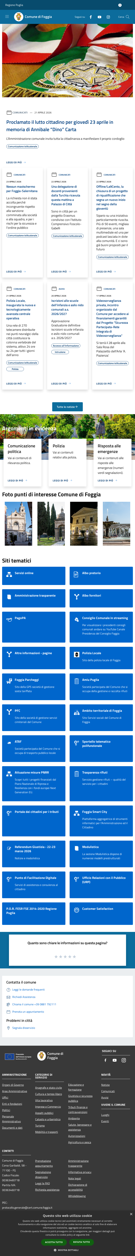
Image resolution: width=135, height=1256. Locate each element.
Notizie (105, 1085)
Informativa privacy (79, 1172)
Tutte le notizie (67, 407)
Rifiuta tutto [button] (81, 1242)
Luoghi (105, 1115)
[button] (67, 1250)
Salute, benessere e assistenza (80, 1127)
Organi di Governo (13, 1085)
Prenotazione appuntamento (44, 1163)
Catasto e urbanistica (47, 1119)
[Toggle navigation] (7, 16)
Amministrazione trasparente (78, 1163)
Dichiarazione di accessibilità (77, 1187)
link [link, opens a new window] (87, 1234)
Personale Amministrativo (11, 1118)
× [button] (131, 1214)
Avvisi (58, 289)
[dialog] (67, 1233)
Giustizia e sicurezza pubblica (80, 1098)
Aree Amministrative (14, 1091)
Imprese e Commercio (48, 1106)
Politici (6, 1110)
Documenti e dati (12, 1128)
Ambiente (74, 1118)
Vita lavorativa (44, 1100)
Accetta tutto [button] (54, 1242)
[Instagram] (106, 16)
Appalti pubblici (44, 1113)
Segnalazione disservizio (43, 1174)
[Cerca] (128, 17)
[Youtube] (98, 16)
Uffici (5, 1097)
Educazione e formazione (76, 1087)
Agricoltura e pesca (79, 1142)
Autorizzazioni (76, 1136)
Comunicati (20, 112)
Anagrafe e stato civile (48, 1088)
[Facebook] (89, 16)
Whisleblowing (77, 1196)
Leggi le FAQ (42, 1183)
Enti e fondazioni (12, 1104)
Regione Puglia (14, 5)
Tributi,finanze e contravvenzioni (78, 1109)
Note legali (74, 1178)
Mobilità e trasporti (46, 1132)
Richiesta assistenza (47, 1190)
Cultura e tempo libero (48, 1094)
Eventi (105, 1121)
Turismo (40, 1125)
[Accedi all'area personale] (120, 5)
